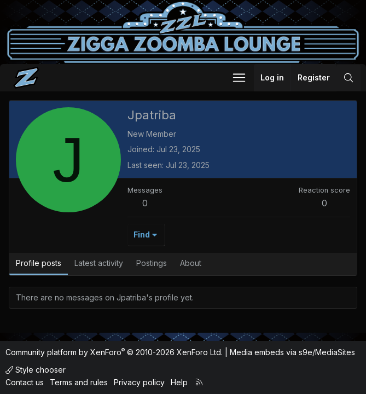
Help (179, 382)
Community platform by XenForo (114, 352)
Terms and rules (79, 382)
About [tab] (190, 263)
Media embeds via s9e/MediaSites (292, 352)
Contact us (24, 382)
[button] (239, 77)
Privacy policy (139, 382)
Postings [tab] (151, 263)
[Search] (348, 78)
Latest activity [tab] (98, 263)
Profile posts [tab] (38, 263)
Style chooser (35, 369)
